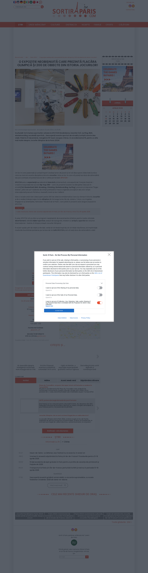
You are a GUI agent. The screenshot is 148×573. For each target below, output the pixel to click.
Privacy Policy (85, 318)
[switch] (99, 287)
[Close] (110, 255)
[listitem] (74, 283)
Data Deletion (62, 318)
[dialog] (74, 286)
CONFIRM (59, 310)
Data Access (74, 318)
